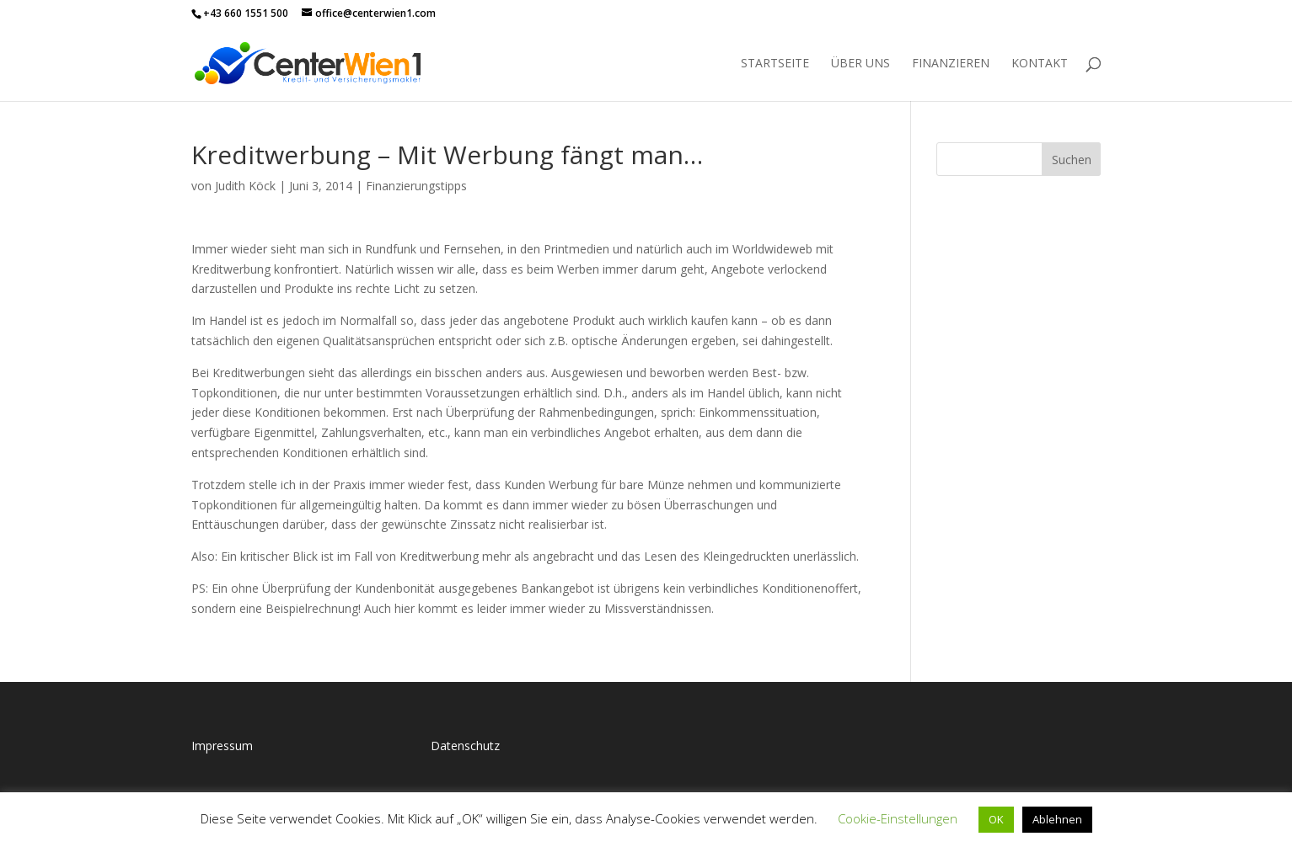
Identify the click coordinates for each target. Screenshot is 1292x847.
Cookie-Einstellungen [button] (897, 818)
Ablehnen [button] (1057, 819)
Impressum (222, 746)
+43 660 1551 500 (245, 13)
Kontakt (1039, 64)
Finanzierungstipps (416, 186)
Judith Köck (245, 186)
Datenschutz (465, 746)
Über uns (860, 64)
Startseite (775, 64)
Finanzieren (950, 64)
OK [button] (996, 819)
